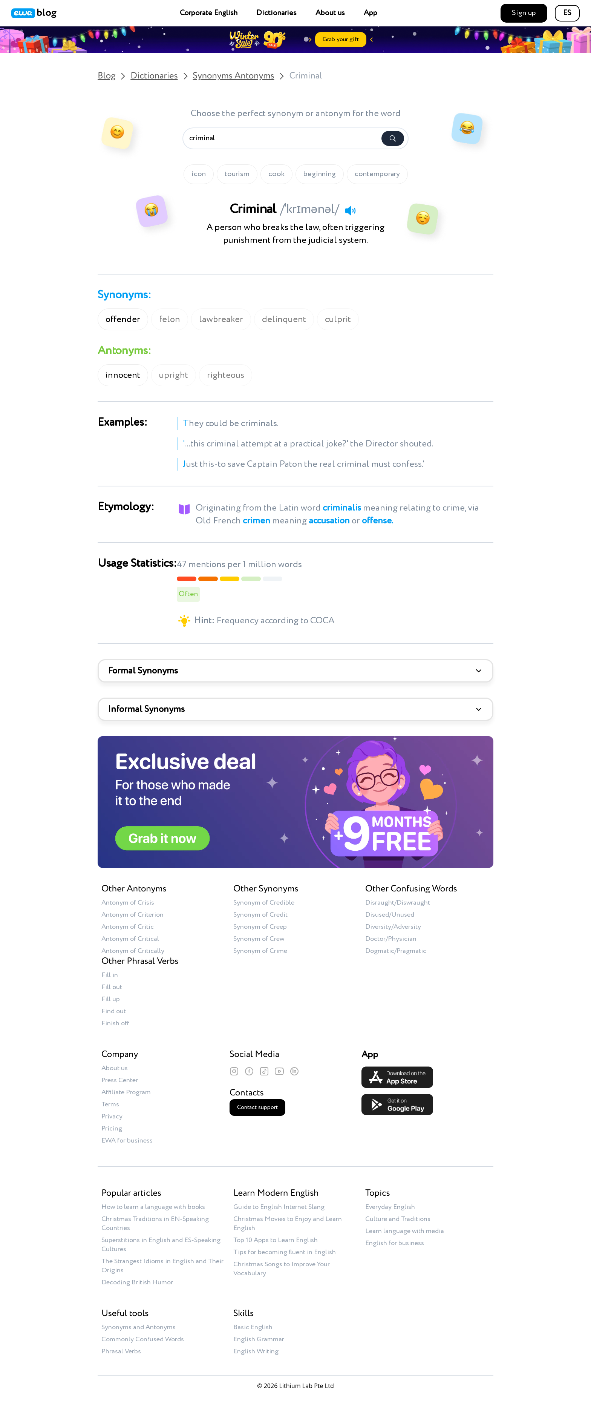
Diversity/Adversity (393, 926)
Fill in (109, 975)
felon (169, 319)
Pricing (111, 1128)
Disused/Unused (389, 914)
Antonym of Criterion (132, 914)
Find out (113, 1011)
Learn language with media (404, 1231)
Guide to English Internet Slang (279, 1207)
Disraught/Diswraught (397, 902)
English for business (394, 1243)
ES (567, 13)
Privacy (111, 1116)
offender (123, 319)
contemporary (377, 174)
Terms (110, 1104)
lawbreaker (221, 319)
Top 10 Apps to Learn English (275, 1240)
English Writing (256, 1351)
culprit (338, 319)
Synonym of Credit (260, 914)
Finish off (115, 1023)
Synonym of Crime (260, 951)
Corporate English (208, 13)
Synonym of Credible (263, 902)
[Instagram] (234, 1071)
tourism (237, 174)
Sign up (524, 13)
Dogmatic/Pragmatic (395, 951)
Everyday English (390, 1207)
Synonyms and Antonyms (138, 1327)
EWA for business (127, 1140)
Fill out (111, 987)
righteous (225, 375)
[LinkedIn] (294, 1071)
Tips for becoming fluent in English (284, 1252)
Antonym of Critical (130, 939)
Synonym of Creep (260, 926)
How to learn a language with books (153, 1207)
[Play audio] (350, 210)
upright (173, 375)
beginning (319, 174)
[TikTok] (264, 1071)
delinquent (284, 319)
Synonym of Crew (258, 939)
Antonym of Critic (127, 926)
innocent (123, 375)
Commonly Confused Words (142, 1339)
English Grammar (258, 1339)
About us (330, 13)
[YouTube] (279, 1071)
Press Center (119, 1080)
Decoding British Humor (137, 1282)
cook (276, 174)
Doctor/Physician (390, 939)
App (370, 13)
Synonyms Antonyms (233, 76)
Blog (106, 76)
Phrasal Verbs (121, 1351)
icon (198, 174)
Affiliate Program (126, 1092)
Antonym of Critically (132, 951)
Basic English (253, 1327)
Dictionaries (276, 13)
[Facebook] (249, 1071)
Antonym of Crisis (127, 902)
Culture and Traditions (397, 1219)
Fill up (110, 999)
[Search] (392, 138)
